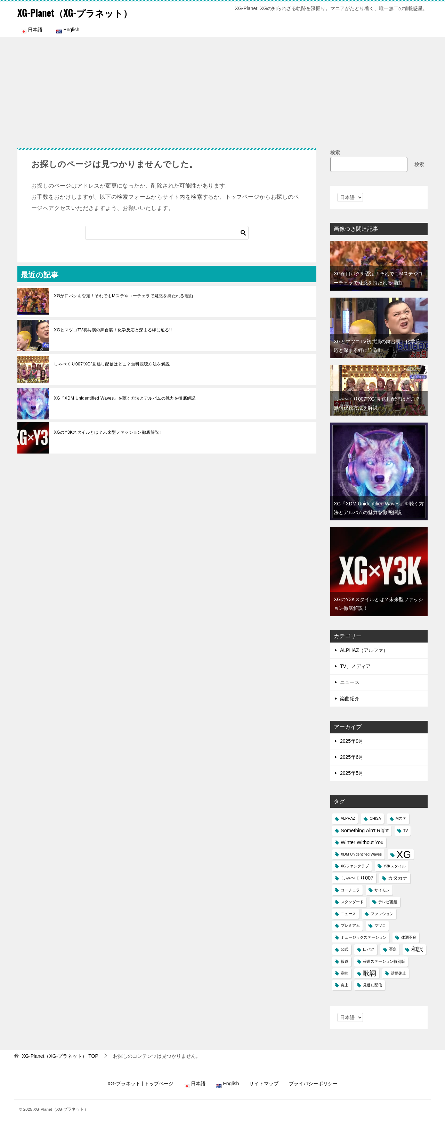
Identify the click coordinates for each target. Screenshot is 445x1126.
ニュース (349, 682)
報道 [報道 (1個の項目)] (344, 961)
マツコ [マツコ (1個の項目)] (380, 925)
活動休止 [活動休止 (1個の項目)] (398, 973)
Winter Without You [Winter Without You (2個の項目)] (362, 842)
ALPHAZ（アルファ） (364, 650)
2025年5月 (351, 773)
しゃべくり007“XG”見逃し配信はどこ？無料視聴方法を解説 (112, 364)
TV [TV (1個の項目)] (405, 830)
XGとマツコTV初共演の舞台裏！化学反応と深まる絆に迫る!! (113, 330)
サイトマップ (263, 1083)
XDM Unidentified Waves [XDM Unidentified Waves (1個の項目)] (361, 854)
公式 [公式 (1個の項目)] (344, 949)
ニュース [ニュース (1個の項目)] (348, 914)
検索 (335, 152)
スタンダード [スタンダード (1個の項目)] (352, 902)
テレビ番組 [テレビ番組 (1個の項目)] (387, 902)
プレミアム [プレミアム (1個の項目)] (350, 925)
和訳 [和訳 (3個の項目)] (417, 949)
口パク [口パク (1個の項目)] (368, 949)
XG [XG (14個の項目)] (403, 854)
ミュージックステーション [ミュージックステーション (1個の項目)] (364, 937)
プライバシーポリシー (313, 1083)
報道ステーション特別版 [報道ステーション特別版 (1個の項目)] (384, 961)
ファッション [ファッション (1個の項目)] (382, 914)
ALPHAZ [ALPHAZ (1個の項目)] (348, 818)
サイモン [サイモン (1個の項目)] (382, 890)
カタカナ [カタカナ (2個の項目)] (397, 878)
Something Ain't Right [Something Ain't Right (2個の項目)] (365, 830)
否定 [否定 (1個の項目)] (393, 949)
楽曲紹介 (349, 698)
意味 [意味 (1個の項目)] (344, 973)
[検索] (167, 233)
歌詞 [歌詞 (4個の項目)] (369, 973)
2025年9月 (351, 741)
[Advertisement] (222, 89)
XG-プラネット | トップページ (140, 1083)
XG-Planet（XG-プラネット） (83, 12)
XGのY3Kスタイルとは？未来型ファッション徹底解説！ (108, 432)
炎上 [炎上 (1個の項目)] (344, 985)
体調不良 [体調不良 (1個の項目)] (408, 937)
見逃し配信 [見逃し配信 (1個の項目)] (372, 985)
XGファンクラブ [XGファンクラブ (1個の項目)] (355, 866)
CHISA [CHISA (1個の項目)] (375, 818)
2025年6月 (351, 757)
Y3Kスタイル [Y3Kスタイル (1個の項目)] (394, 866)
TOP (60, 1056)
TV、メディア (355, 666)
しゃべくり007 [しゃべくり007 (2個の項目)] (357, 878)
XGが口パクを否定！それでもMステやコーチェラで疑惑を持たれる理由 (123, 295)
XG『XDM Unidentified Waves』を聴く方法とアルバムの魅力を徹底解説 (125, 398)
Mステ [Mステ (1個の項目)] (401, 818)
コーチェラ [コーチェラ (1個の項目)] (350, 890)
